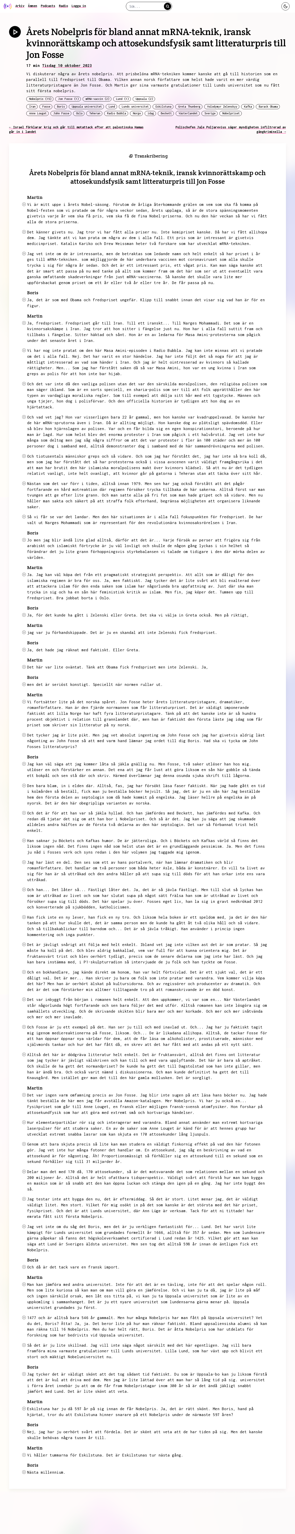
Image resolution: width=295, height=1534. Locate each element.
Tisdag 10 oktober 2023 (67, 65)
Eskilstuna (163, 106)
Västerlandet (188, 113)
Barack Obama (268, 106)
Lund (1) (122, 99)
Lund (112, 106)
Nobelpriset (231, 113)
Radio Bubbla (116, 113)
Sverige (210, 113)
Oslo (79, 113)
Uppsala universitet (87, 106)
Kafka (248, 106)
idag (151, 113)
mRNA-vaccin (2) (97, 99)
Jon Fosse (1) (68, 99)
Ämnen (32, 6)
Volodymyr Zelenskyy (222, 106)
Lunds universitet (135, 106)
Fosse (46, 106)
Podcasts (48, 6)
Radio (63, 6)
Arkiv (19, 6)
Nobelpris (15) (40, 99)
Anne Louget (38, 113)
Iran (32, 106)
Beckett (166, 113)
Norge (137, 113)
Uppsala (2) (144, 99)
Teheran (94, 113)
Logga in (79, 6)
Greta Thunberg (189, 106)
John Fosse (61, 113)
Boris (61, 106)
